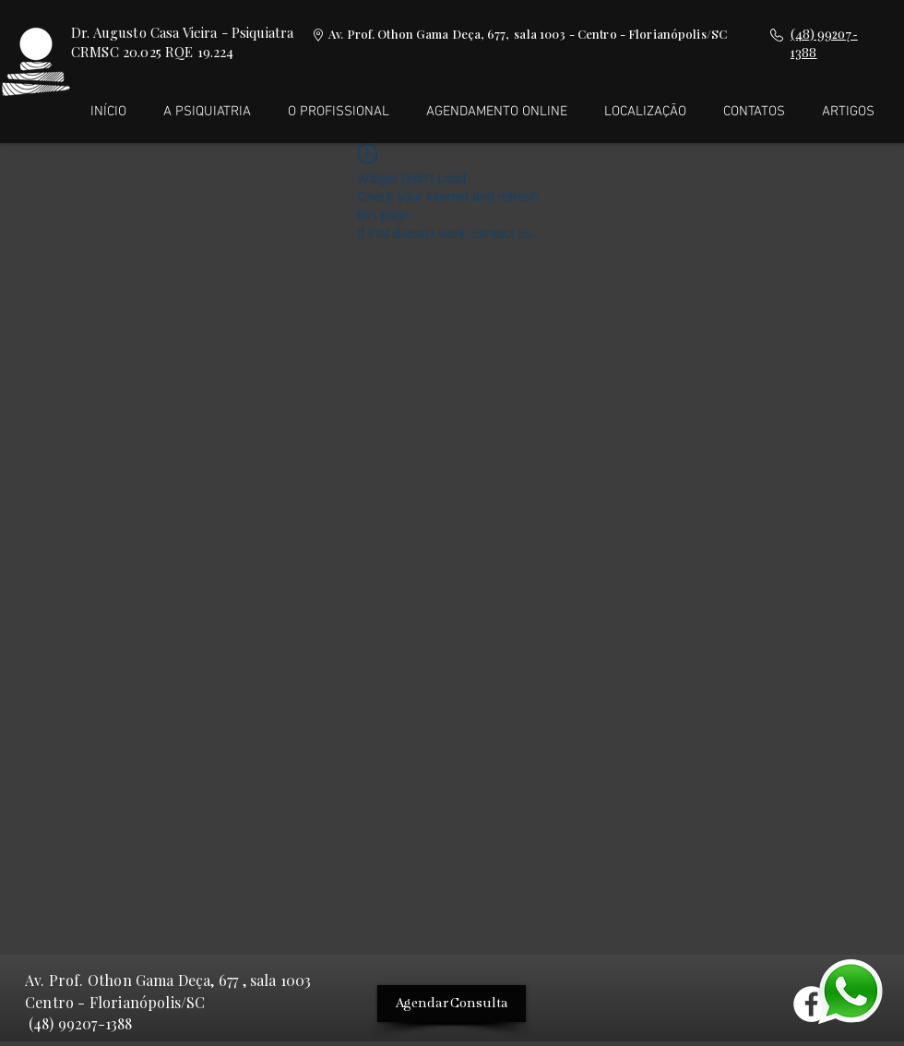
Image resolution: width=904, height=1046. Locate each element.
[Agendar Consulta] (451, 1003)
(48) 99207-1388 (80, 1023)
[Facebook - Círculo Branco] (811, 1004)
